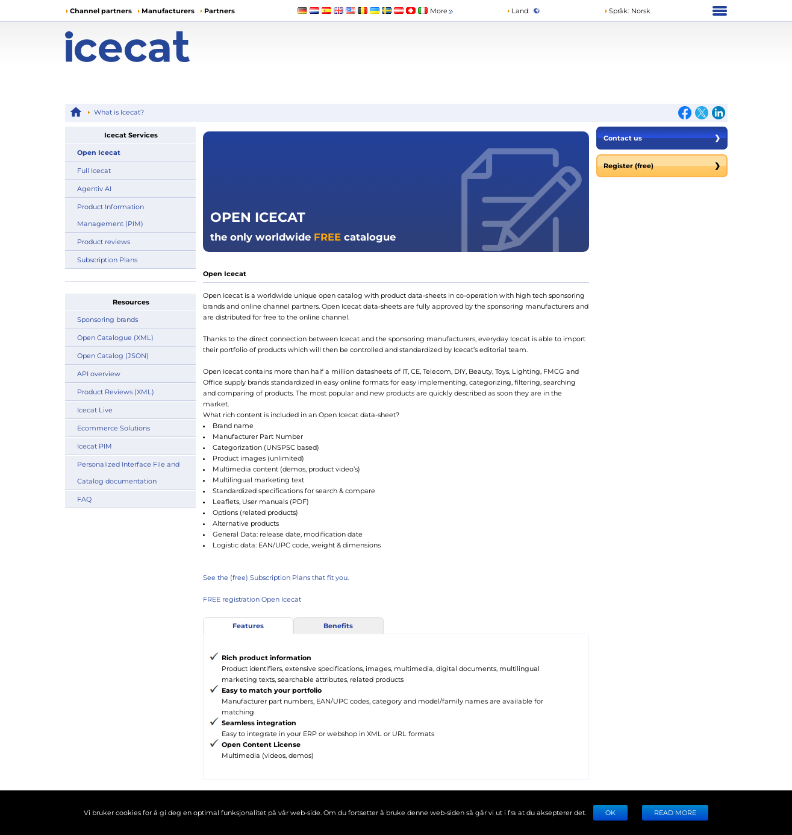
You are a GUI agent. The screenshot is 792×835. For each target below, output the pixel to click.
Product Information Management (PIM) (110, 215)
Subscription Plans (107, 259)
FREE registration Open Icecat (252, 599)
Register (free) (661, 165)
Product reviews (103, 241)
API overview (98, 373)
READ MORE (675, 812)
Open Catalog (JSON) (113, 355)
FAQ (84, 499)
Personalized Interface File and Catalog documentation (128, 472)
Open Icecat (98, 152)
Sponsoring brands (107, 319)
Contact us (661, 138)
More (442, 11)
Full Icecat (94, 170)
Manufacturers (168, 10)
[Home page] (148, 46)
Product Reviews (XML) (115, 391)
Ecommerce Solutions (113, 427)
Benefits (338, 625)
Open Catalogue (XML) (115, 337)
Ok (610, 812)
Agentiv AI (94, 188)
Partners (219, 10)
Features (248, 625)
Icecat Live (95, 409)
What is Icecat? (119, 112)
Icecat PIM (94, 446)
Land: (518, 10)
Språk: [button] (616, 10)
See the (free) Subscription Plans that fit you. (276, 577)
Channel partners (101, 10)
